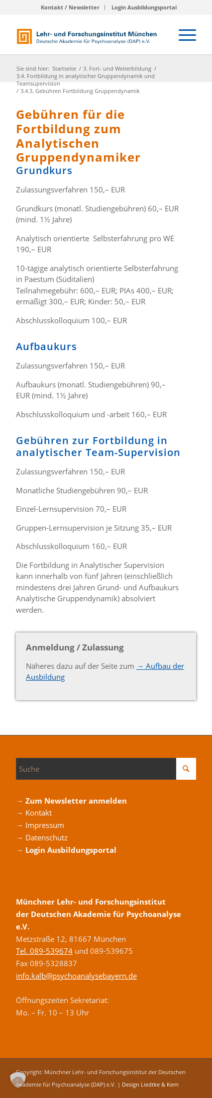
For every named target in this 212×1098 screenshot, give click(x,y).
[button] (18, 1080)
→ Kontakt (34, 813)
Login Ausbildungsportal (144, 7)
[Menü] (182, 34)
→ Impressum (40, 825)
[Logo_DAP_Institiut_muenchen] (88, 34)
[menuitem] (70, 7)
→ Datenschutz (42, 837)
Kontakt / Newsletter (70, 7)
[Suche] (106, 769)
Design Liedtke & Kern (150, 1084)
